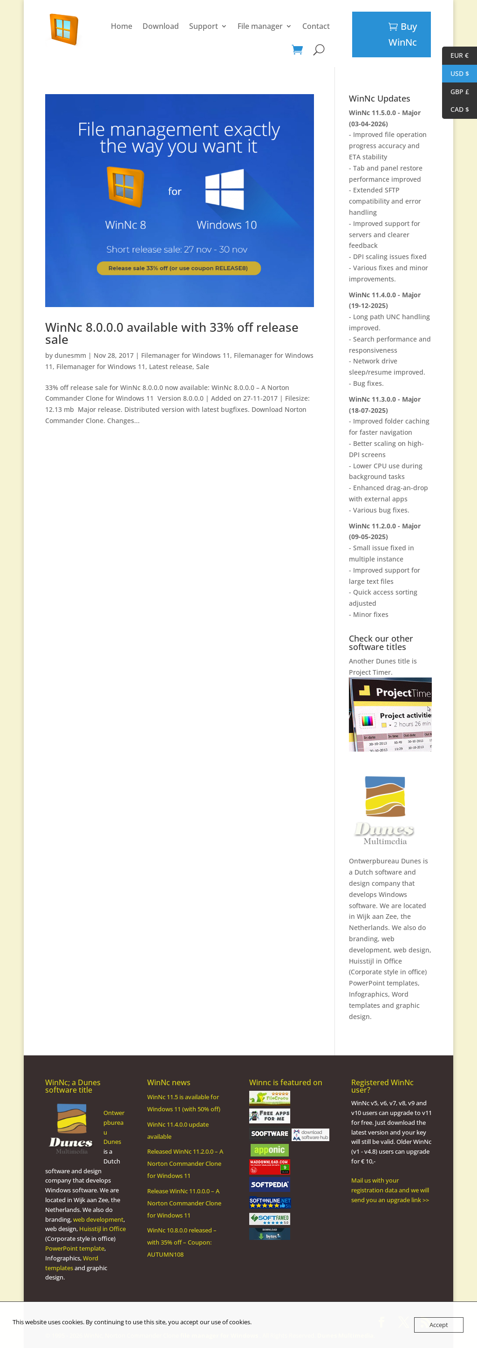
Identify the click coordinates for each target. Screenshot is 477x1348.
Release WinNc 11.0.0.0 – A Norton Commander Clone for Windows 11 (184, 1203)
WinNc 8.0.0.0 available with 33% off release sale (172, 333)
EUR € (455, 56)
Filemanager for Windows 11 (185, 355)
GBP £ (455, 92)
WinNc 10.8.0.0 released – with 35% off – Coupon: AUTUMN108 (182, 1242)
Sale (202, 366)
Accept (438, 1325)
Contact (272, 26)
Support (160, 26)
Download (117, 26)
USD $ (455, 74)
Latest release (170, 366)
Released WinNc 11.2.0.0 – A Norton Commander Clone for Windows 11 (185, 1163)
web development (98, 1219)
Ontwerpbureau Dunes (385, 860)
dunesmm (70, 355)
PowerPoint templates (383, 982)
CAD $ (455, 110)
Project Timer (370, 672)
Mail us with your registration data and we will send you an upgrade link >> (390, 1190)
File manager (216, 26)
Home (78, 26)
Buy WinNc (402, 34)
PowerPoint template (74, 1248)
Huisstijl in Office (375, 961)
